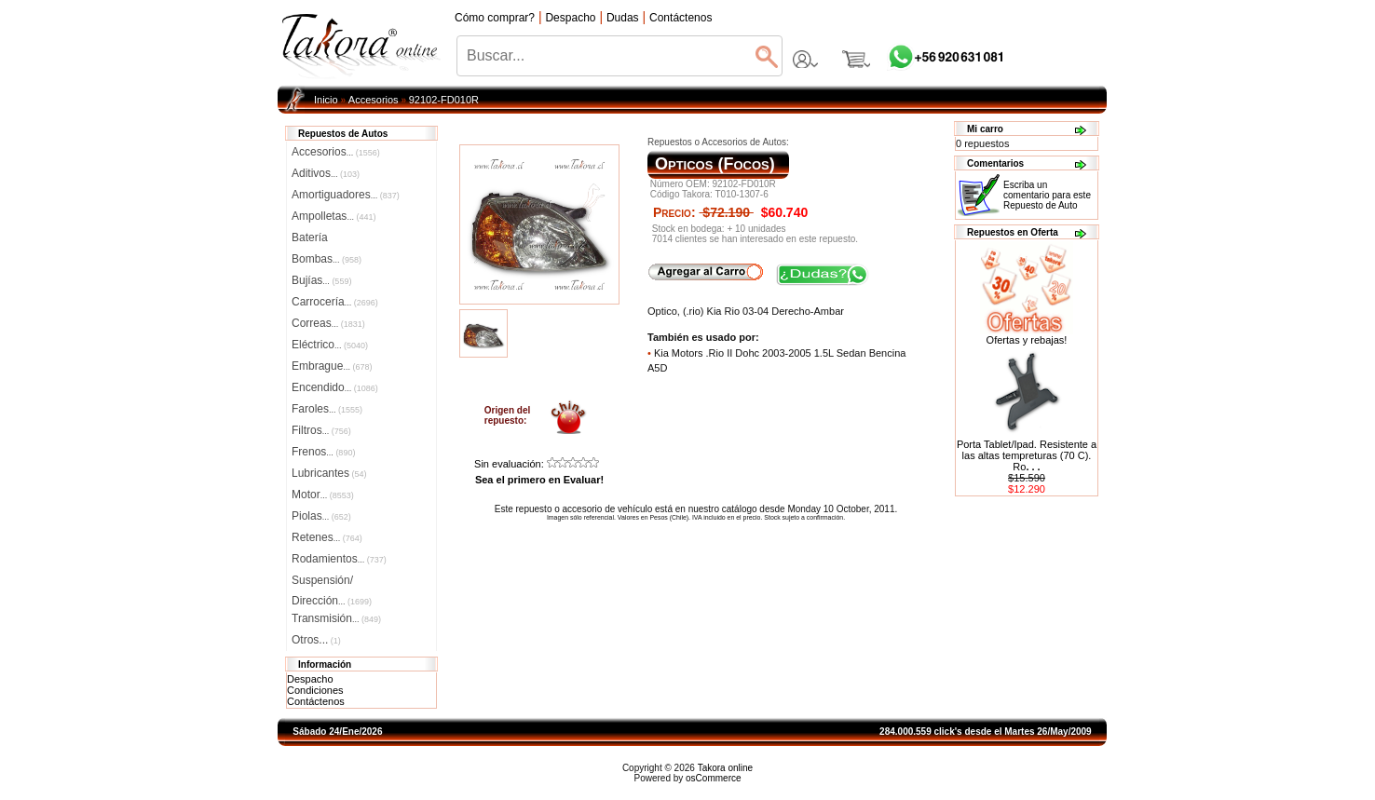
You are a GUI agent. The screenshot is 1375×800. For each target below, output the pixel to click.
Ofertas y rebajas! (1027, 340)
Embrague (332, 366)
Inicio (326, 99)
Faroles (327, 408)
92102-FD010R (444, 99)
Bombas (326, 258)
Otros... (316, 639)
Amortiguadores (346, 194)
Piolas (321, 515)
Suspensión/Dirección (332, 582)
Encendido (335, 387)
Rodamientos (339, 558)
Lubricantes (329, 473)
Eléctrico (330, 344)
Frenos (323, 451)
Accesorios (373, 99)
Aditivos (326, 173)
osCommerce (713, 778)
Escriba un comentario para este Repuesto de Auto (1047, 195)
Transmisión (336, 618)
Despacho (310, 679)
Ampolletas (333, 216)
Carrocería (335, 301)
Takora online (725, 768)
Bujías (321, 280)
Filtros (321, 430)
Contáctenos (316, 701)
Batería (310, 237)
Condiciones (315, 690)
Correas (328, 323)
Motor (323, 494)
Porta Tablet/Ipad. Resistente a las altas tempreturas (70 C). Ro (1026, 455)
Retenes (327, 537)
